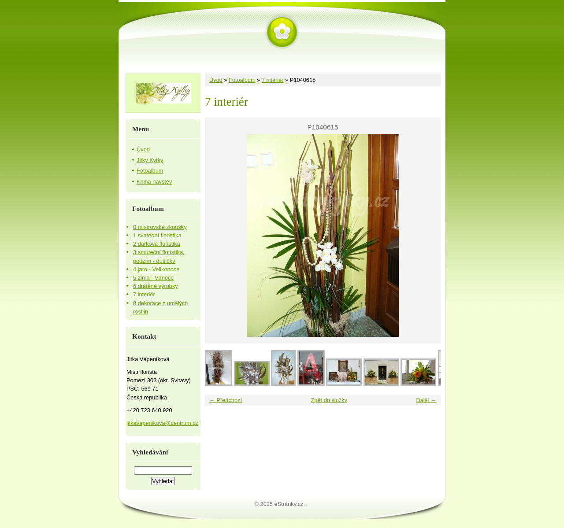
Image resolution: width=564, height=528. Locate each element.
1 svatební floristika (157, 235)
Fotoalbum (242, 80)
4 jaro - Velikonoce (156, 269)
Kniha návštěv (154, 181)
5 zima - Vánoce (153, 277)
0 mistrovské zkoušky (160, 227)
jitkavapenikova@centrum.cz (162, 423)
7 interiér (273, 80)
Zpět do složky (329, 400)
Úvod (216, 80)
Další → (426, 400)
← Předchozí (225, 400)
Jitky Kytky (150, 160)
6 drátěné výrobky (155, 286)
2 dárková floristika (156, 243)
